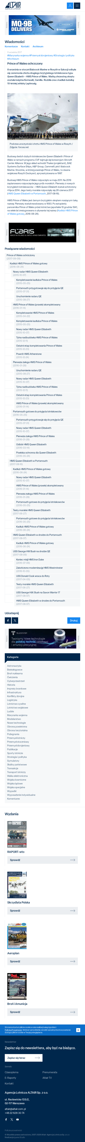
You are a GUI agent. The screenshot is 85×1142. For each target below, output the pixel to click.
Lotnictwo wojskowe (17, 707)
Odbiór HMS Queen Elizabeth (31, 446)
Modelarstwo (14, 719)
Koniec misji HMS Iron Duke (30, 561)
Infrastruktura (14, 692)
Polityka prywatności (13, 1130)
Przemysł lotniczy (16, 738)
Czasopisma (11, 1072)
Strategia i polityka (17, 757)
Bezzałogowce (14, 669)
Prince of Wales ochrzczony (21, 257)
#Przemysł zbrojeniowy (41, 55)
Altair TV (47, 1078)
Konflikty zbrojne (15, 696)
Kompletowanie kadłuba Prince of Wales (36, 281)
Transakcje (12, 768)
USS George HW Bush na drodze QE (31, 553)
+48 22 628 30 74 (14, 1113)
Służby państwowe (17, 764)
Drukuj (74, 620)
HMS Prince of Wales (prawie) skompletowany (36, 306)
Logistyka (12, 700)
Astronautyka (14, 665)
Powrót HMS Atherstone (29, 355)
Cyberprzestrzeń (16, 681)
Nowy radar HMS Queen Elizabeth (30, 273)
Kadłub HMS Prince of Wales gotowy (28, 265)
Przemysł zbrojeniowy (18, 745)
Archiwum (38, 46)
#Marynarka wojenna (18, 55)
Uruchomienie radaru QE (29, 298)
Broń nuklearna (15, 673)
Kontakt (25, 46)
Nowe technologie (16, 722)
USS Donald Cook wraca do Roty (33, 577)
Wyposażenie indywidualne (21, 795)
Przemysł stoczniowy (18, 741)
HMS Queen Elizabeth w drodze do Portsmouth (37, 536)
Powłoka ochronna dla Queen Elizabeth (36, 454)
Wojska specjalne (16, 787)
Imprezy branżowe (16, 688)
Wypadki (11, 791)
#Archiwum (13, 58)
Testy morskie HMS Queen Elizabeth (31, 512)
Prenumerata (49, 1072)
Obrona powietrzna (17, 726)
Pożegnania (13, 734)
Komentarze (11, 46)
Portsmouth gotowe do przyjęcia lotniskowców (37, 413)
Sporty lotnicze (15, 753)
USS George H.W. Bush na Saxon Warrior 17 (38, 594)
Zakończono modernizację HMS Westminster (39, 569)
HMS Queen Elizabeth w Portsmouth (27, 193)
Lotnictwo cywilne (16, 703)
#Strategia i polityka (63, 55)
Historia (11, 684)
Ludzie (10, 711)
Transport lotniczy (16, 772)
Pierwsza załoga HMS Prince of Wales (32, 364)
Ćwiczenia (12, 677)
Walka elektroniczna (17, 776)
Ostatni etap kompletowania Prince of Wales (39, 347)
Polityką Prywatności (13, 1030)
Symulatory (13, 760)
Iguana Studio (19, 1137)
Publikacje (12, 749)
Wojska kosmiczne (16, 779)
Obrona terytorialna (17, 730)
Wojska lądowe (15, 783)
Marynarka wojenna (17, 715)
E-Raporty (10, 1078)
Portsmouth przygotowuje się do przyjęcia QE (40, 290)
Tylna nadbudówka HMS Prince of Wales (36, 339)
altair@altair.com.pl (15, 1109)
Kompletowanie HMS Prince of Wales (35, 314)
